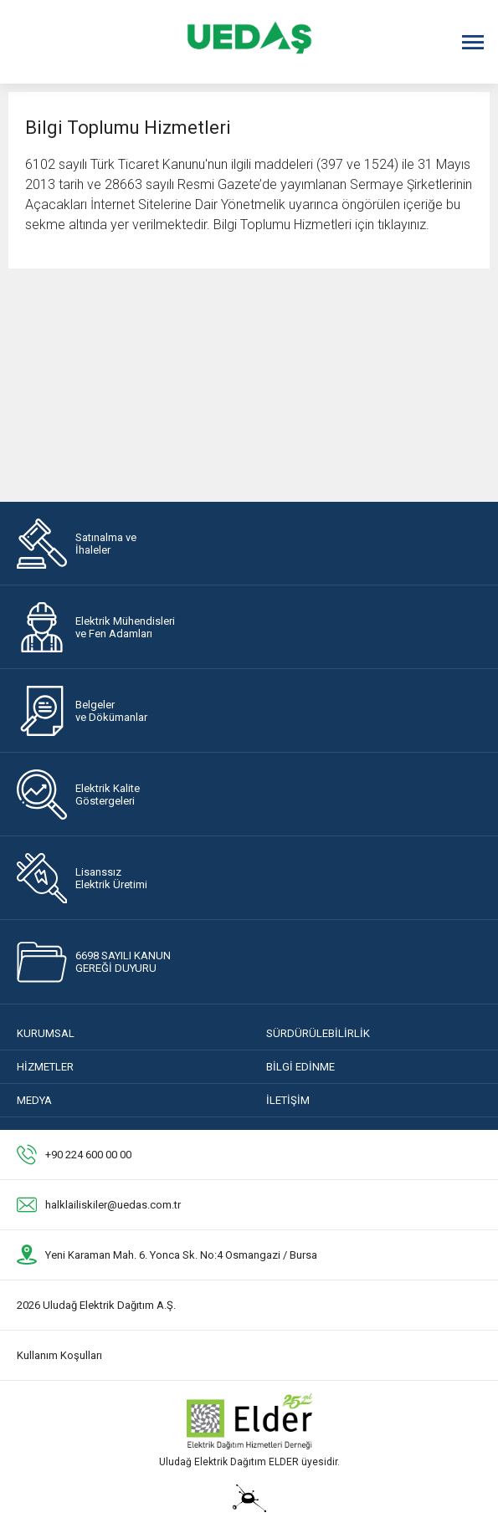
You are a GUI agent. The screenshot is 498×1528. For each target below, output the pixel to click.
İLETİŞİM (288, 1100)
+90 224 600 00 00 (88, 1154)
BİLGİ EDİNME (300, 1066)
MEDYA (34, 1100)
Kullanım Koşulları (59, 1355)
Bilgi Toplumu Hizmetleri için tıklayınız (319, 225)
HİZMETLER (45, 1066)
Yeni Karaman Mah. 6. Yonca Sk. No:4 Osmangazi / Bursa (181, 1255)
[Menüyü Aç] (473, 42)
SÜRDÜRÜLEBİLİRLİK (318, 1033)
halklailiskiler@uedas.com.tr (113, 1204)
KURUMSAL (45, 1033)
